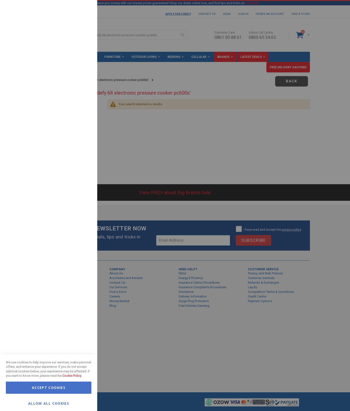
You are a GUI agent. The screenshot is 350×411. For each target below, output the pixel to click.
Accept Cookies (48, 387)
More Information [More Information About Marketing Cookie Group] (78, 100)
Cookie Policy (71, 375)
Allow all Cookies (48, 403)
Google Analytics (84, 121)
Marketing (84, 60)
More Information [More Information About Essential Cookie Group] (78, 39)
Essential (84, 9)
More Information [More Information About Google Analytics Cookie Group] (78, 147)
